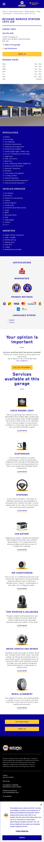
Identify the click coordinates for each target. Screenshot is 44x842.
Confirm (22, 839)
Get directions (9, 48)
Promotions (7, 796)
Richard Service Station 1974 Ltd (24, 13)
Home (5, 11)
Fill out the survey (22, 367)
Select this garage (11, 45)
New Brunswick (30, 11)
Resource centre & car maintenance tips (11, 791)
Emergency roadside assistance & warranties (12, 786)
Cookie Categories (22, 832)
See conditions (22, 361)
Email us (22, 54)
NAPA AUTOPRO (22, 4)
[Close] (41, 806)
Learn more (22, 431)
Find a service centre (16, 11)
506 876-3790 (7, 33)
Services (6, 781)
